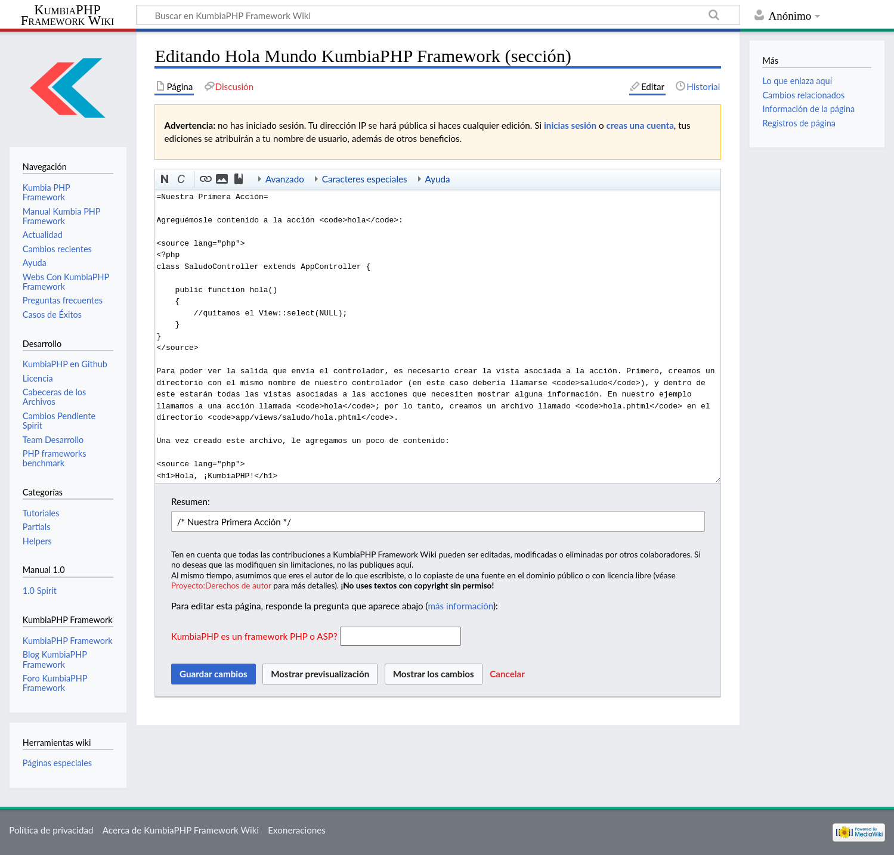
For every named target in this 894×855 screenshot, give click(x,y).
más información (460, 605)
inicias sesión (570, 125)
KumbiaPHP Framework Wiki (68, 15)
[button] (165, 179)
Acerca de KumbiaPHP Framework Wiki (181, 830)
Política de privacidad (51, 830)
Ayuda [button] (437, 179)
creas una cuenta (640, 125)
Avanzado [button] (284, 179)
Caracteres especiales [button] (364, 179)
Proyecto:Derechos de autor (221, 585)
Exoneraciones (297, 830)
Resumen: (190, 501)
